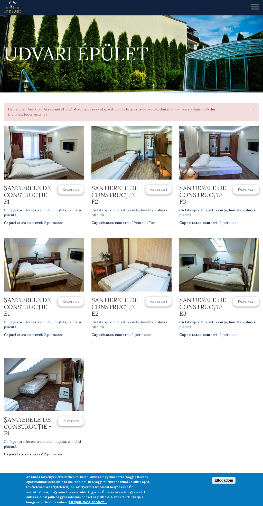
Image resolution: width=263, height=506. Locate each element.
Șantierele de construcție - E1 (28, 306)
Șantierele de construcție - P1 (28, 426)
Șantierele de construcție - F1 (28, 194)
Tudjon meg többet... (88, 502)
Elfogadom (223, 480)
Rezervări (70, 189)
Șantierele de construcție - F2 (115, 194)
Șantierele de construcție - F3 (203, 194)
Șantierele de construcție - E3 (203, 306)
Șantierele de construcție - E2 (115, 306)
